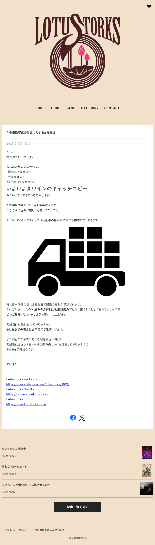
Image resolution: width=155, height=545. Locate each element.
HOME (40, 108)
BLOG (71, 108)
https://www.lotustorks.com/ (26, 404)
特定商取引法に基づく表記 (49, 529)
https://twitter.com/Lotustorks (27, 394)
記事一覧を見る (77, 507)
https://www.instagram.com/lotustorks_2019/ (37, 384)
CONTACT (112, 108)
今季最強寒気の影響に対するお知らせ (30, 132)
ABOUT (55, 108)
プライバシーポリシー (16, 529)
